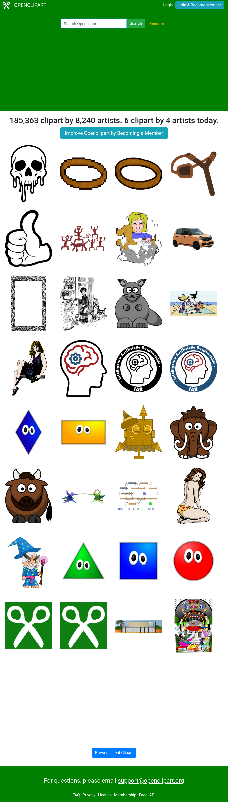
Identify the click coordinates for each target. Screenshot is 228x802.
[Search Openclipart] (94, 23)
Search (136, 23)
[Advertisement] (114, 70)
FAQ (76, 795)
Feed (143, 795)
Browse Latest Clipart (114, 752)
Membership (125, 795)
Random (156, 23)
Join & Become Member (200, 5)
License (105, 795)
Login (168, 5)
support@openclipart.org (151, 780)
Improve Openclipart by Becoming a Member (114, 133)
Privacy (88, 795)
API (152, 795)
